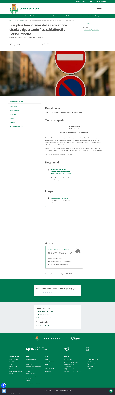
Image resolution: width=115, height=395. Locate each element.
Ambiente (28, 381)
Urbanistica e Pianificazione (32, 369)
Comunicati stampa (49, 362)
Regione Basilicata (81, 1)
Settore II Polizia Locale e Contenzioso (58, 249)
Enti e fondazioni (13, 366)
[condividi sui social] (87, 23)
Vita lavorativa (29, 364)
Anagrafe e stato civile (31, 359)
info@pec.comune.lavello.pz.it (71, 369)
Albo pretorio (48, 371)
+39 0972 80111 (68, 366)
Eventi (46, 364)
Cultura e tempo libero (31, 362)
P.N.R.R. (89, 368)
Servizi (27, 357)
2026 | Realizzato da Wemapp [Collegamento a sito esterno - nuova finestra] (16, 394)
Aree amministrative (14, 359)
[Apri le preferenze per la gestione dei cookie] (4, 391)
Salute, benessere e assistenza (33, 383)
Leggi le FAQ (90, 361)
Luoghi (11, 373)
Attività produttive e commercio (33, 366)
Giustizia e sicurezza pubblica (32, 376)
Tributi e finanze (29, 378)
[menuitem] (57, 16)
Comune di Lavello (29, 8)
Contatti (66, 357)
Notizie (21, 20)
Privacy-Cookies (47, 390)
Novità (16, 20)
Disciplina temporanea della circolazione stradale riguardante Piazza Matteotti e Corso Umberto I (49, 20)
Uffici (10, 364)
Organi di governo (13, 362)
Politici (11, 369)
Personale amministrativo (15, 371)
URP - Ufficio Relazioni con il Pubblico (73, 372)
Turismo (28, 371)
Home (10, 20)
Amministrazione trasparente (52, 374)
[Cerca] (104, 8)
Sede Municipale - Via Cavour (59, 198)
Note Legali (55, 390)
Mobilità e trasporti (30, 374)
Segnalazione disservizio (93, 364)
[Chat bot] (111, 391)
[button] (98, 1)
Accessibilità (90, 366)
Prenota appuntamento (92, 359)
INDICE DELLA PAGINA (16, 101)
